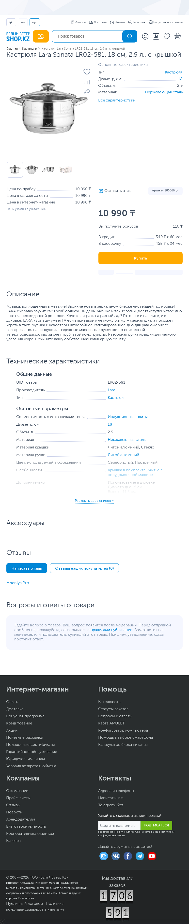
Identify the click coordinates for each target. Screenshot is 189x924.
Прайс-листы (18, 798)
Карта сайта (56, 909)
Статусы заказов (113, 709)
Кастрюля (174, 72)
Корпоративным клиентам (30, 834)
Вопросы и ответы (115, 716)
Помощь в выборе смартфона (125, 738)
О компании (17, 791)
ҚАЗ (23, 22)
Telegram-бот (110, 805)
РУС (34, 22)
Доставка (98, 22)
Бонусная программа (166, 22)
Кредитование (19, 723)
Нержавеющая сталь (164, 92)
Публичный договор (24, 904)
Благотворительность (26, 827)
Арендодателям (20, 820)
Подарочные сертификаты (30, 745)
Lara (111, 390)
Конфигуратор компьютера (123, 731)
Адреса (78, 22)
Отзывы (13, 805)
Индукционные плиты (128, 417)
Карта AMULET (111, 723)
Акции (11, 731)
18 (180, 79)
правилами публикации (111, 630)
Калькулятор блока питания (123, 745)
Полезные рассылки (24, 738)
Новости (14, 812)
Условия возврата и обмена (31, 766)
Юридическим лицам (25, 759)
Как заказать (109, 702)
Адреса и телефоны (116, 791)
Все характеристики (116, 100)
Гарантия (136, 22)
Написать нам (110, 798)
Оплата (117, 22)
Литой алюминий (123, 455)
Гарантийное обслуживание (31, 752)
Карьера (13, 841)
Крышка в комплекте (127, 470)
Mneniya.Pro (17, 583)
